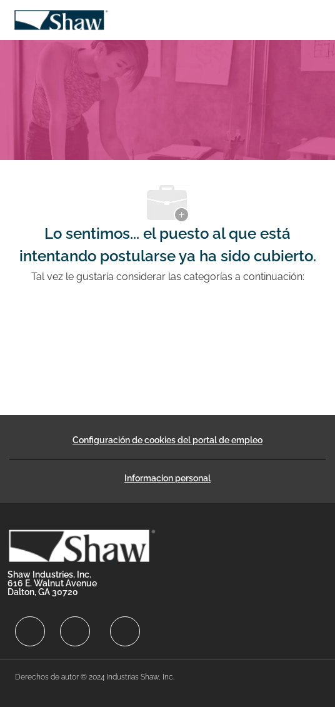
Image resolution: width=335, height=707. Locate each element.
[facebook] (30, 631)
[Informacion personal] (167, 478)
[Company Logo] (61, 19)
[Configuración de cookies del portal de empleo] (167, 440)
